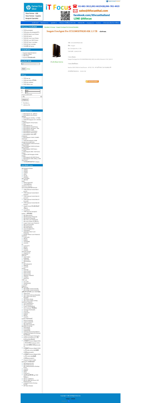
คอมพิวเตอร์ (35, 22)
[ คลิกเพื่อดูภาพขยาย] (57, 62)
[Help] (28, 69)
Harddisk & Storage (49, 27)
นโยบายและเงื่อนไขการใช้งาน (111, 22)
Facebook (98, 22)
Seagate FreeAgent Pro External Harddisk (67, 27)
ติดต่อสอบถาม (44, 22)
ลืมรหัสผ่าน (26, 103)
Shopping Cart (90, 22)
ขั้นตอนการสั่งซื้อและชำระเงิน (67, 22)
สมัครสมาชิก (81, 22)
